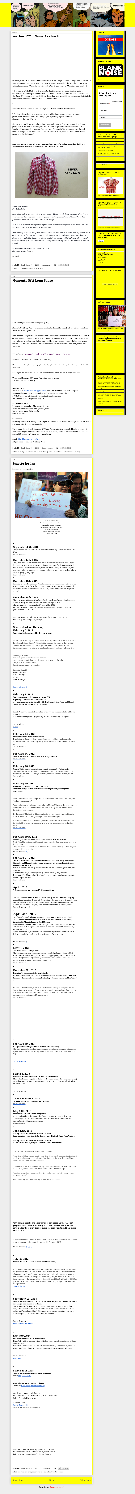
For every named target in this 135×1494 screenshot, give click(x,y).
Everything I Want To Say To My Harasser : (109, 391)
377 (19, 269)
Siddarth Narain (19, 109)
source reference (19, 1123)
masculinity (43, 452)
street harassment (56, 452)
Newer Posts (18, 1480)
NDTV (15, 727)
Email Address (104, 104)
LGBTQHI (39, 269)
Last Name (102, 117)
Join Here (101, 241)
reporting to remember (41, 1472)
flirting (21, 452)
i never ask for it (28, 269)
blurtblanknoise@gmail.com (35, 391)
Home (52, 1480)
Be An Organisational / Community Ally (108, 143)
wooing (77, 452)
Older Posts (85, 1480)
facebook (16, 256)
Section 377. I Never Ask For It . (36, 36)
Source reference (19, 555)
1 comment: (46, 265)
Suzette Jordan (23, 463)
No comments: (47, 448)
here (31, 251)
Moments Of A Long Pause (32, 280)
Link (23, 1343)
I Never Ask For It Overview (105, 150)
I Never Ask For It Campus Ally (106, 140)
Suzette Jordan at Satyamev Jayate (26, 1408)
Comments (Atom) (57, 1487)
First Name (102, 110)
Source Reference (19, 1091)
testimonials (69, 452)
